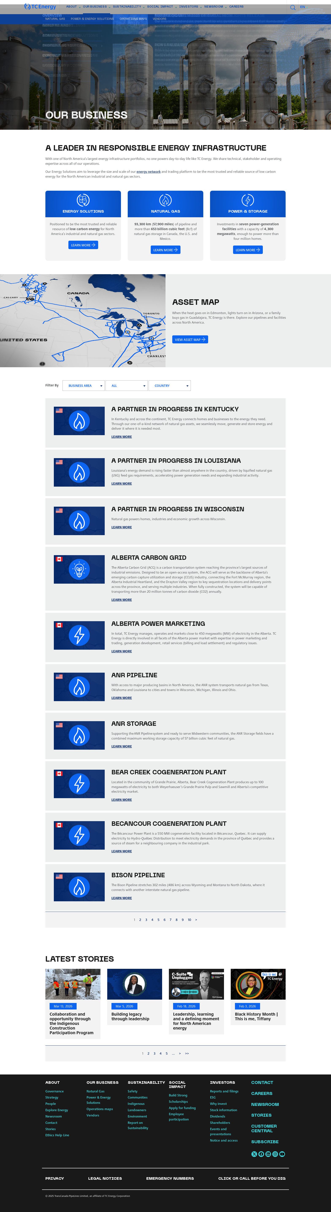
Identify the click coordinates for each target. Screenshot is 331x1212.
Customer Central (264, 1128)
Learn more (121, 599)
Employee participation (179, 1116)
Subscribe (265, 1142)
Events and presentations (220, 1131)
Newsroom (215, 8)
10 (189, 919)
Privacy (54, 1179)
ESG (213, 1097)
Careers (236, 7)
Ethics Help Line (57, 1135)
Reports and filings (224, 1091)
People (50, 1103)
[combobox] (304, 7)
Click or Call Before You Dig (252, 1179)
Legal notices (105, 1179)
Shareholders (220, 1122)
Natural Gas (55, 19)
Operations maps (133, 19)
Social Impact (162, 8)
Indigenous (136, 1103)
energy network (149, 171)
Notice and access (224, 1140)
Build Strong (178, 1095)
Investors (190, 8)
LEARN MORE (80, 244)
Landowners (137, 1109)
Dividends (217, 1116)
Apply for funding (182, 1107)
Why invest (218, 1103)
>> (187, 1053)
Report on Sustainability (138, 1125)
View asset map (187, 339)
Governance (54, 1091)
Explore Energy (56, 1109)
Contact (51, 1122)
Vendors (159, 19)
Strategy (51, 1097)
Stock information (223, 1109)
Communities (138, 1097)
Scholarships (178, 1101)
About (73, 8)
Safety (132, 1091)
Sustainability (128, 8)
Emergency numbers (170, 1179)
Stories (50, 1128)
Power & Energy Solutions (92, 19)
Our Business (96, 8)
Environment (137, 1116)
